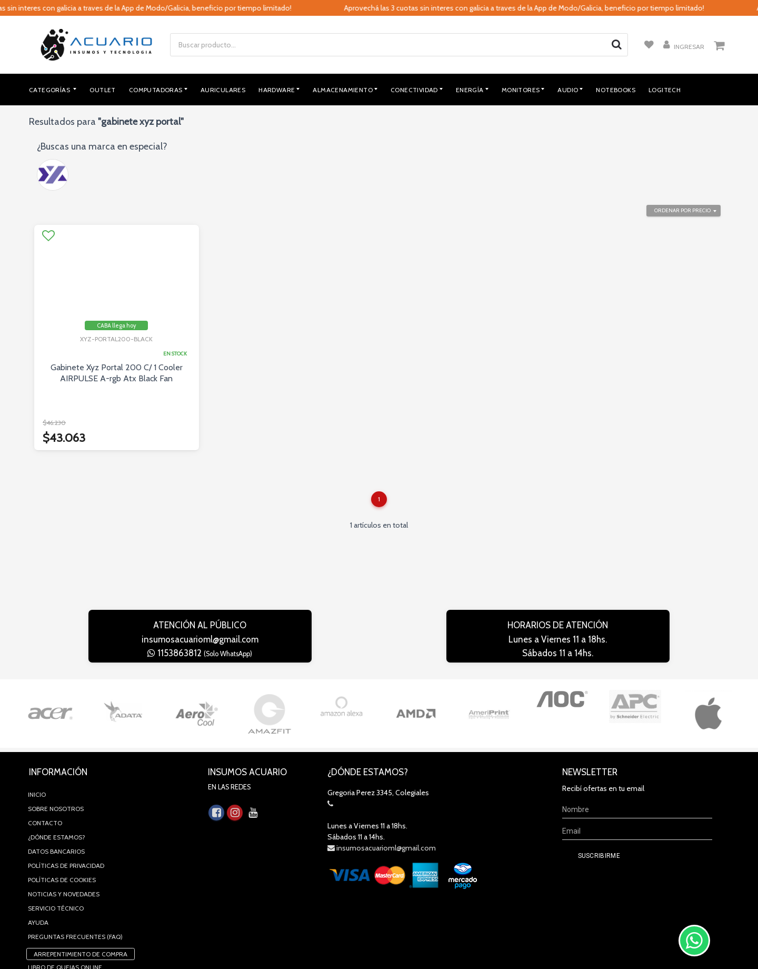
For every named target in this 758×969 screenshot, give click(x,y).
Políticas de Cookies (62, 811)
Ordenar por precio (682, 210)
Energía (470, 90)
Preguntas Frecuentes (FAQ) (75, 868)
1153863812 (199, 653)
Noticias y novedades (63, 825)
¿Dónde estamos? (56, 769)
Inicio (37, 726)
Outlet (102, 90)
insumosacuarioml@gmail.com (200, 639)
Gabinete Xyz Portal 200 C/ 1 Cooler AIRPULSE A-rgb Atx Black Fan (117, 372)
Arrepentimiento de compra (80, 885)
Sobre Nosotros (56, 740)
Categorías (50, 90)
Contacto (45, 754)
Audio (567, 90)
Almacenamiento (343, 90)
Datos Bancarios (56, 783)
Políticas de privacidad (66, 797)
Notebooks (615, 90)
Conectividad (414, 90)
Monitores (521, 90)
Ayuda (38, 854)
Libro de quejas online (65, 899)
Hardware (276, 90)
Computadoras (156, 90)
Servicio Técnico (56, 840)
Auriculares (223, 90)
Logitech (665, 90)
